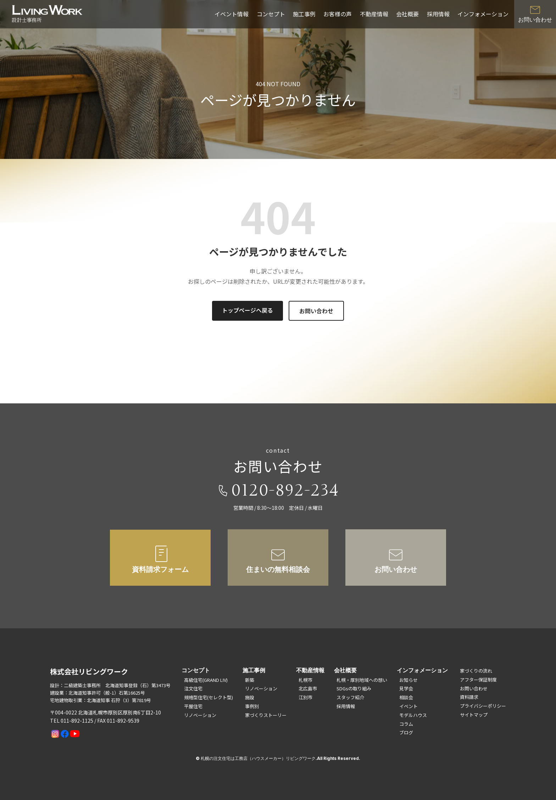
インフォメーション (482, 14)
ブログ (406, 732)
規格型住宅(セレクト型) (208, 697)
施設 (249, 697)
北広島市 (308, 688)
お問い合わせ (316, 311)
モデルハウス (413, 715)
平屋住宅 (193, 706)
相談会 (406, 697)
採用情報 (438, 14)
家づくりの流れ (476, 670)
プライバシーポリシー (483, 705)
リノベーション (200, 715)
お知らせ (408, 680)
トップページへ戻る (247, 310)
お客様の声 (337, 14)
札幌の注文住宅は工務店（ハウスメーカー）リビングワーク (258, 758)
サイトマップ (474, 714)
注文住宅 (193, 688)
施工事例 (304, 14)
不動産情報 (374, 14)
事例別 (252, 706)
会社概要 (407, 14)
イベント (408, 706)
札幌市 (305, 680)
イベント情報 (232, 14)
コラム (406, 724)
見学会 (406, 688)
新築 (249, 680)
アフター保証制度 (478, 679)
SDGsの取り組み (354, 688)
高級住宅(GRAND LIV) (206, 680)
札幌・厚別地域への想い (362, 680)
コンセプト (271, 14)
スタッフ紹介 (350, 697)
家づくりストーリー (266, 715)
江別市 (305, 697)
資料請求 (469, 697)
